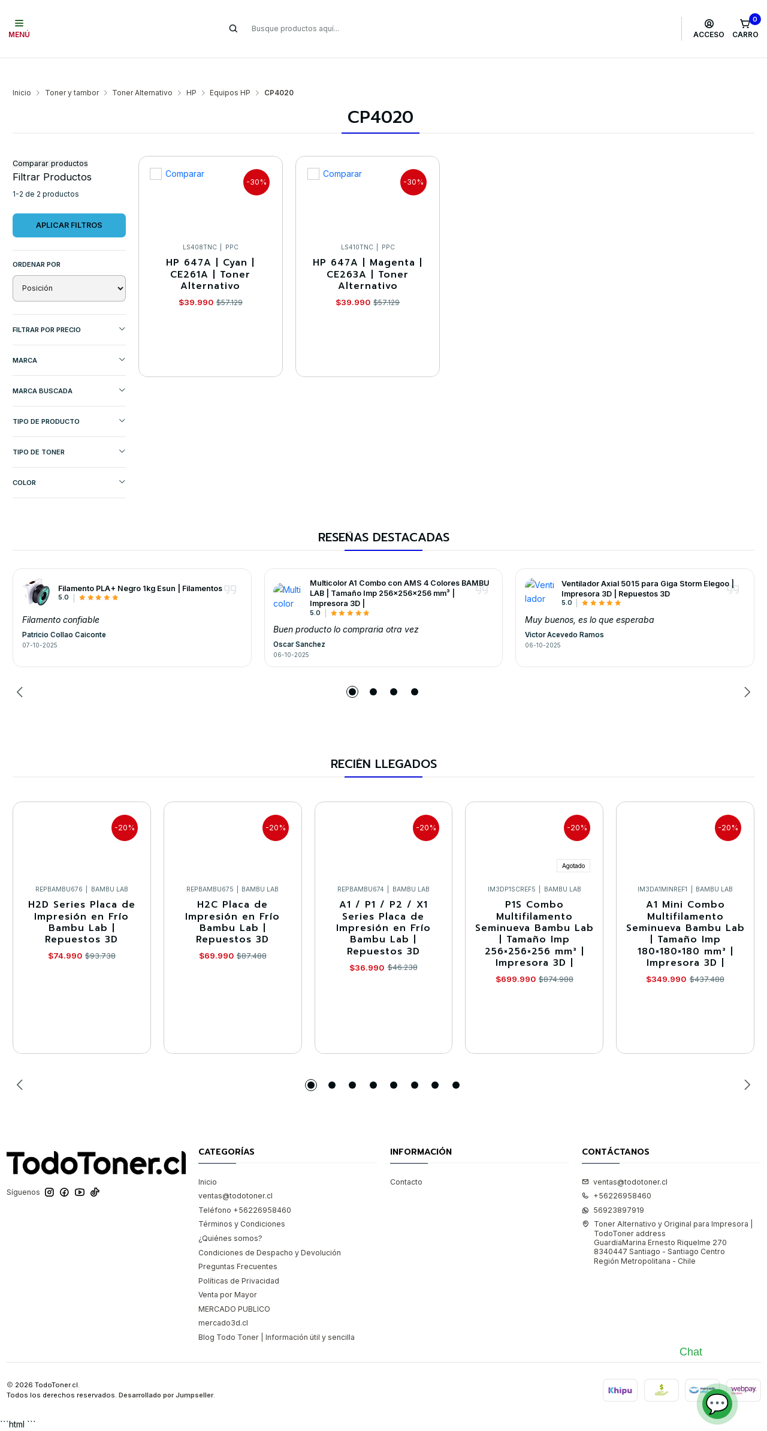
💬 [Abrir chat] (717, 1403)
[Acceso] (709, 29)
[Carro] (745, 29)
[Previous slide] (22, 668)
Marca (69, 336)
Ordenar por (37, 241)
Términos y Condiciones (241, 1200)
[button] (352, 668)
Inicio (22, 69)
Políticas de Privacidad (238, 1257)
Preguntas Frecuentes (237, 1243)
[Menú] (19, 29)
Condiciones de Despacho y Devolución (269, 1229)
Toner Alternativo (142, 69)
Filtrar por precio (69, 306)
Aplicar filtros (69, 201)
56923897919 (613, 1186)
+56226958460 (616, 1172)
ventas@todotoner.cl (235, 1172)
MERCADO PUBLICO (234, 1285)
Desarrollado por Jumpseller (166, 1371)
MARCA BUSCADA (69, 367)
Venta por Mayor (227, 1271)
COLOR (69, 458)
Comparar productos (50, 140)
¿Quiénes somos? (230, 1214)
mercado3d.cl (223, 1299)
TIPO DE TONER (69, 428)
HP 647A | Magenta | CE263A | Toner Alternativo (367, 251)
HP (191, 69)
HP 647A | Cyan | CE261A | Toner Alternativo (210, 251)
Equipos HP (230, 69)
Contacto (406, 1158)
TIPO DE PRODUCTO (69, 397)
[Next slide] (745, 668)
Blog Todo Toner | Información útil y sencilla (276, 1313)
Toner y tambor (72, 69)
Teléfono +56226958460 (244, 1186)
